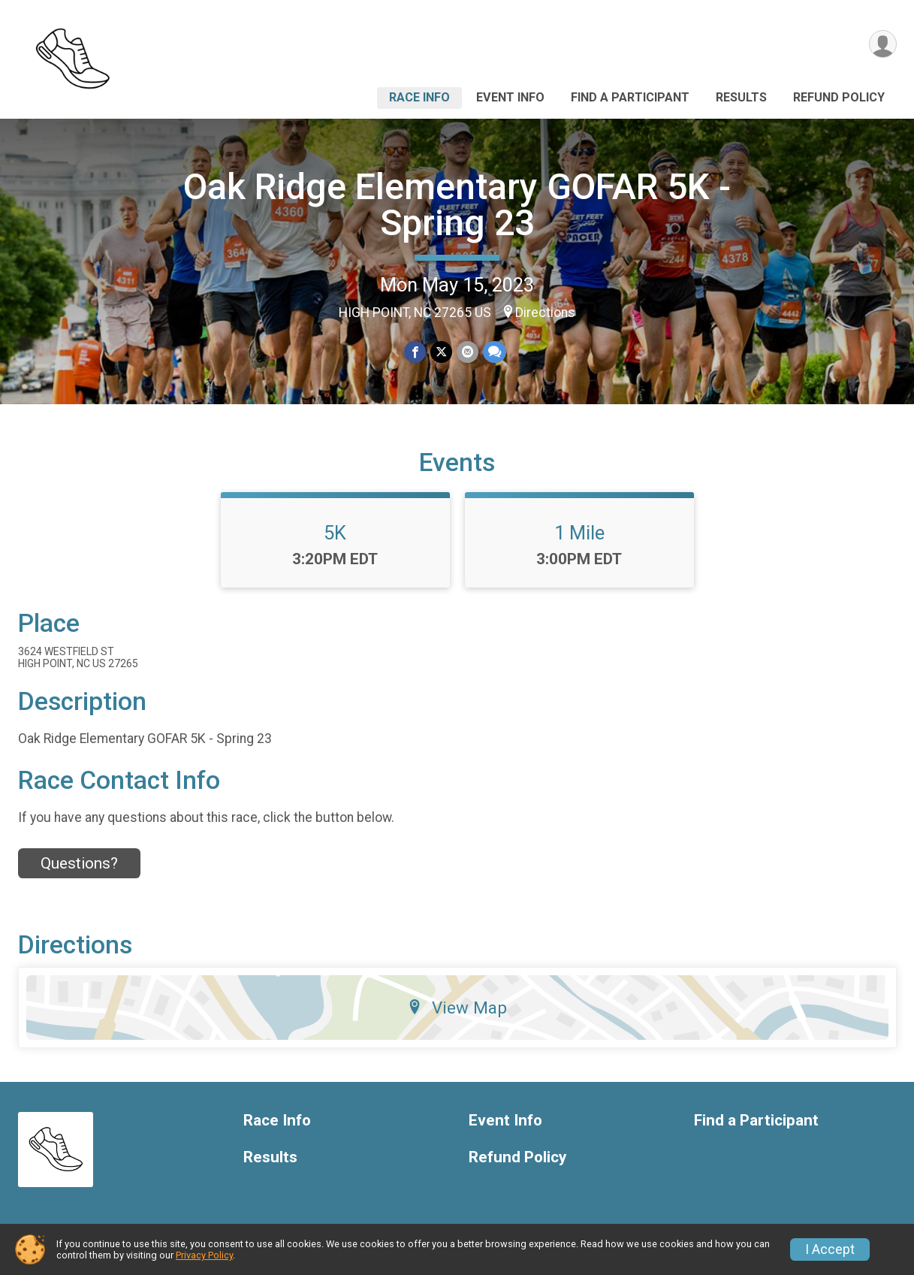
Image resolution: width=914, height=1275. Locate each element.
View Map (457, 1007)
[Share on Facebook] (415, 352)
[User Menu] (883, 44)
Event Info (510, 97)
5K (335, 532)
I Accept (830, 1249)
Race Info (419, 97)
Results (741, 97)
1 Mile (579, 532)
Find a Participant (630, 97)
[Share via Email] (467, 352)
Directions (545, 312)
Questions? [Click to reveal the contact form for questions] (79, 863)
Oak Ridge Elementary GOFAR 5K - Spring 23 (457, 204)
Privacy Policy (204, 1255)
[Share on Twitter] (441, 352)
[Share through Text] (494, 352)
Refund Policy (839, 97)
